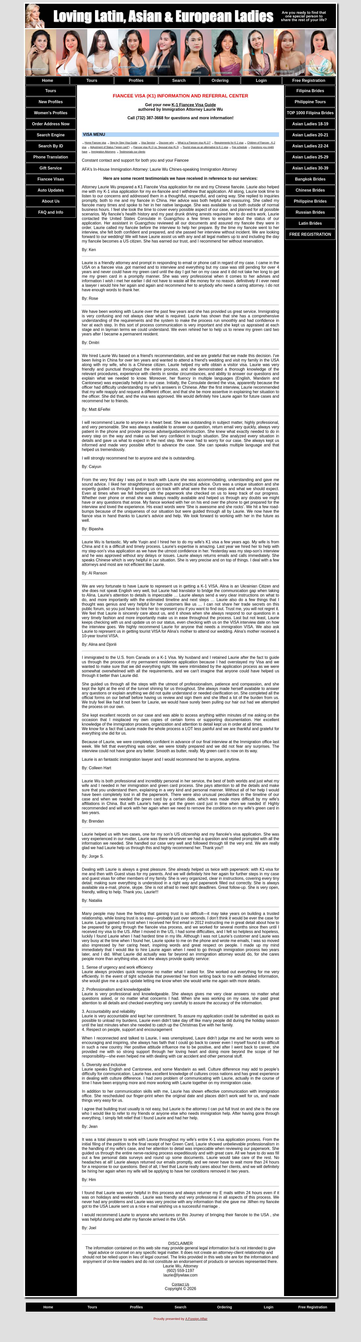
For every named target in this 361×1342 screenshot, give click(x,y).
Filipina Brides (310, 91)
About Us (51, 201)
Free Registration (308, 80)
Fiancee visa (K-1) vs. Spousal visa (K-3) (156, 147)
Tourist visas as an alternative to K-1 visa (205, 147)
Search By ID (50, 146)
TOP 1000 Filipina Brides (310, 113)
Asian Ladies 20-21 (310, 135)
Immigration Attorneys (103, 151)
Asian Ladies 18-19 (310, 124)
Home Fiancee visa (95, 142)
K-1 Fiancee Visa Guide (194, 105)
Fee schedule (239, 147)
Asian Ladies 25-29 (310, 157)
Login (261, 80)
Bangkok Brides (310, 179)
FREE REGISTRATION (310, 234)
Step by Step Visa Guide (123, 142)
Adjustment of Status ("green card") (110, 147)
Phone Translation (50, 157)
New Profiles (51, 102)
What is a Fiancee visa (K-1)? (194, 142)
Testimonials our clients (132, 151)
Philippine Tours (310, 102)
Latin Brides (310, 223)
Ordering (220, 80)
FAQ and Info (50, 212)
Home (47, 80)
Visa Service (148, 142)
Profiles (136, 80)
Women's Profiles (50, 113)
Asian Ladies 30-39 (310, 168)
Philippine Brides (310, 201)
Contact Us (180, 1284)
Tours (91, 80)
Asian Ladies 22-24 (310, 146)
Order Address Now (50, 124)
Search (179, 80)
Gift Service (51, 168)
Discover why (166, 142)
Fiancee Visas (51, 179)
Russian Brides (310, 212)
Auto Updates (51, 190)
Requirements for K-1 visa (228, 142)
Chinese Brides (310, 190)
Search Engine (51, 135)
